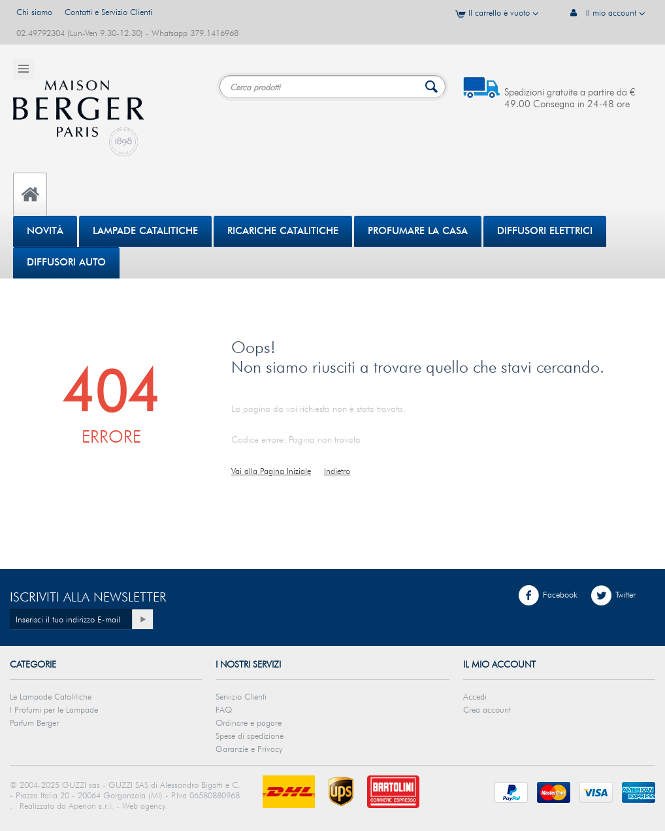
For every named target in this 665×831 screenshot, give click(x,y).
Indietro (337, 471)
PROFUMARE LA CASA (418, 231)
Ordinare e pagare (249, 722)
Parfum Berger (34, 722)
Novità (45, 231)
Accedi (475, 696)
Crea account (487, 709)
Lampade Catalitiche (145, 231)
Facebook (547, 595)
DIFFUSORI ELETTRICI (544, 231)
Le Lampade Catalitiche (50, 696)
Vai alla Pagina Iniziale (271, 471)
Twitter (613, 595)
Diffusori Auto (66, 262)
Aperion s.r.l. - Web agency (117, 805)
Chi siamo (34, 12)
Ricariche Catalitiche (282, 231)
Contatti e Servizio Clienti (108, 12)
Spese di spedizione (250, 735)
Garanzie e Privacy (249, 748)
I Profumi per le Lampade (54, 709)
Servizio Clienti (241, 696)
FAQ (224, 709)
